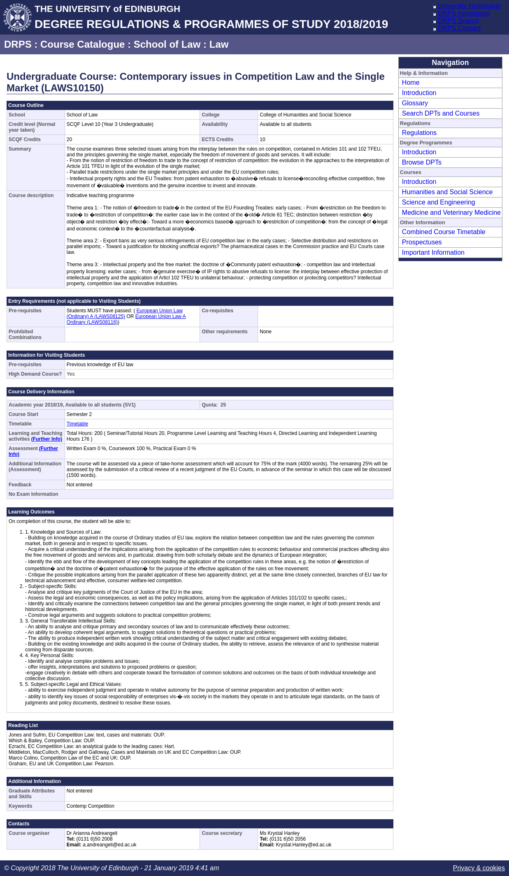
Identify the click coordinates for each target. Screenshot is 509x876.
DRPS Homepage (464, 13)
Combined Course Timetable (444, 231)
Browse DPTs (422, 162)
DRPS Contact (459, 28)
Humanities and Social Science (447, 191)
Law (219, 44)
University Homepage (469, 5)
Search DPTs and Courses (441, 113)
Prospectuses (422, 242)
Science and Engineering (438, 202)
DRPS (18, 44)
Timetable (77, 424)
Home (411, 82)
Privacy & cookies (479, 867)
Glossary (415, 103)
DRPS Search (458, 20)
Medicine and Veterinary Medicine (451, 212)
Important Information (433, 252)
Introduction (419, 92)
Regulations (419, 132)
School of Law (167, 44)
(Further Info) (46, 439)
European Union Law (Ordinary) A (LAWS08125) (125, 313)
